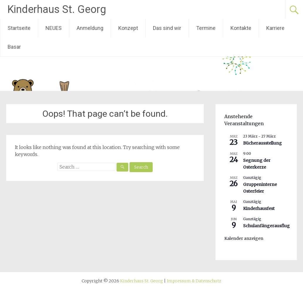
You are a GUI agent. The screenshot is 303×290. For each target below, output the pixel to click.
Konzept (128, 28)
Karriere (275, 28)
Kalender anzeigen (243, 238)
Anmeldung (90, 28)
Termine (206, 28)
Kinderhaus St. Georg (56, 9)
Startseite (19, 28)
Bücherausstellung (262, 143)
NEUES (54, 28)
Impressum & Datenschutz (194, 281)
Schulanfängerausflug (266, 225)
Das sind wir (167, 28)
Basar (14, 47)
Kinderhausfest (259, 208)
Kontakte (240, 28)
